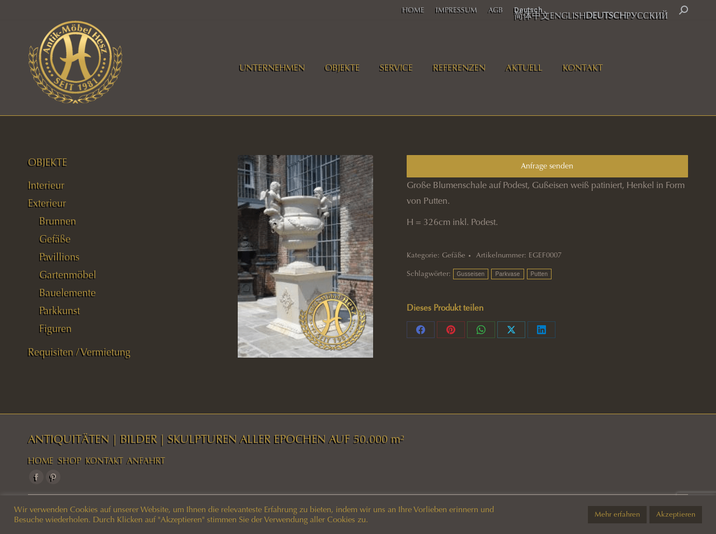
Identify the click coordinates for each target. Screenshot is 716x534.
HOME (41, 461)
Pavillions (59, 257)
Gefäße (453, 255)
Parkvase (507, 274)
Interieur (46, 185)
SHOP (69, 461)
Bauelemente (67, 293)
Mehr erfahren (617, 514)
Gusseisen (471, 274)
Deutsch (528, 10)
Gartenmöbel (67, 275)
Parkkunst (59, 311)
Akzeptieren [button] (675, 514)
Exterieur (47, 203)
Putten (539, 274)
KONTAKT (104, 461)
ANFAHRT (146, 461)
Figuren (55, 328)
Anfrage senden (547, 166)
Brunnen (57, 221)
